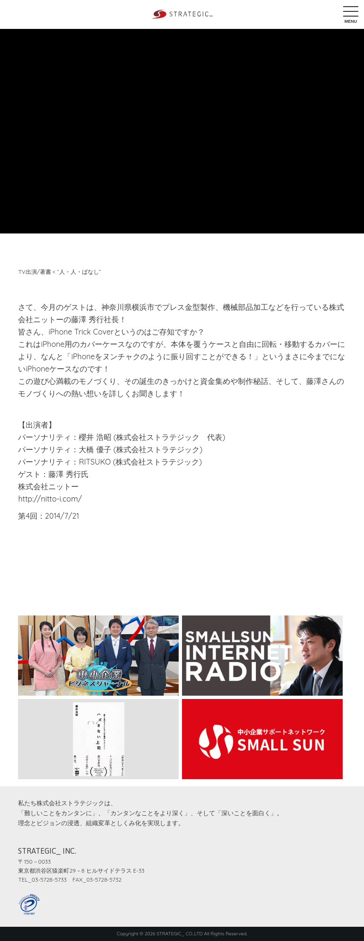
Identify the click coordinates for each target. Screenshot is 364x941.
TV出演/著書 (34, 271)
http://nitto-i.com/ (50, 498)
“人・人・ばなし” (78, 271)
